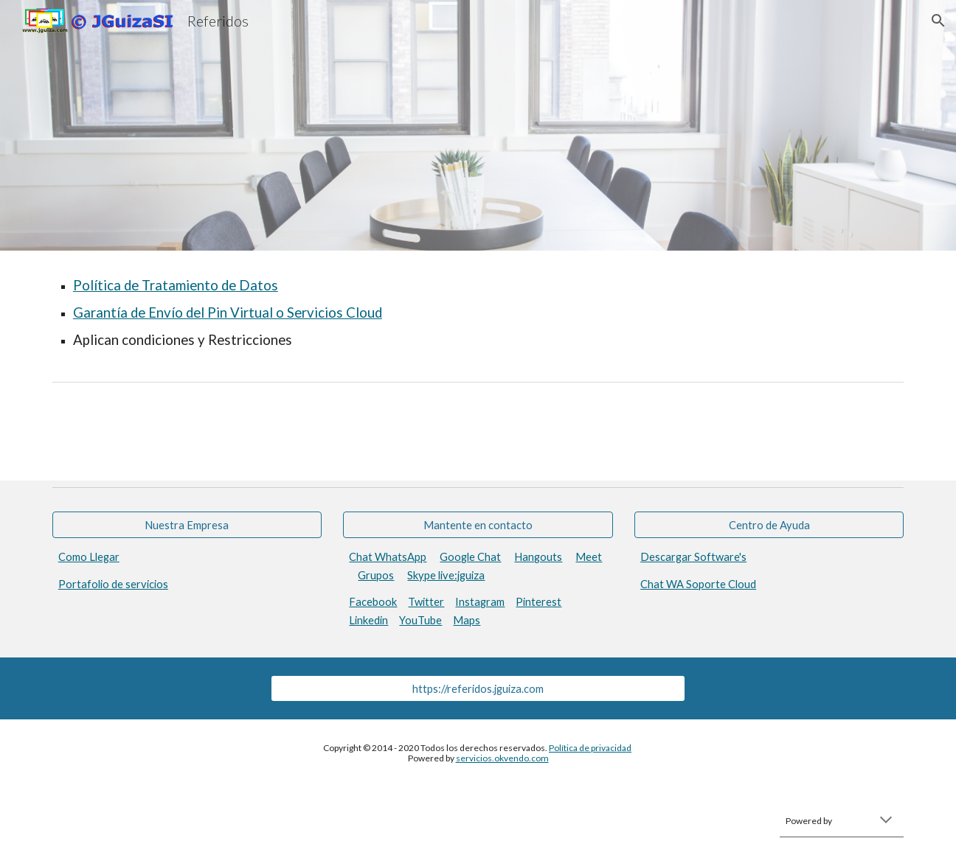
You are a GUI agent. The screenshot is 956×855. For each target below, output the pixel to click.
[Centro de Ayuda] (769, 525)
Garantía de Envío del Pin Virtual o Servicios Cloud (227, 312)
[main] (478, 312)
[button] (938, 20)
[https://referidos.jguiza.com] (478, 688)
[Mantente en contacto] (478, 525)
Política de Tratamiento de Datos (175, 285)
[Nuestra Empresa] (187, 525)
